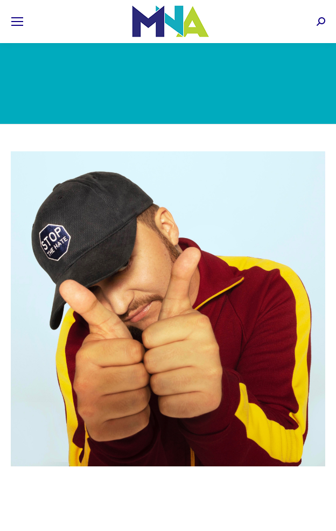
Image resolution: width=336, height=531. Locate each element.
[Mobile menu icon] (17, 21)
